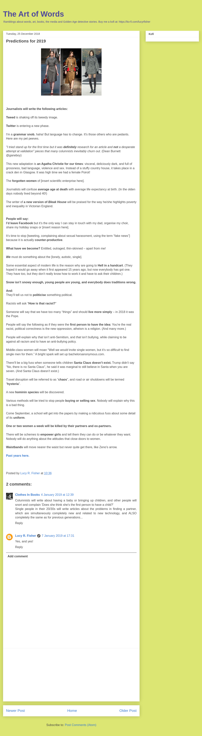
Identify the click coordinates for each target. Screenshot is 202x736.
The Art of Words (33, 14)
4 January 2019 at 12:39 (57, 494)
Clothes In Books (27, 494)
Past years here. (17, 455)
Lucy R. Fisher (25, 535)
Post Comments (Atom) (80, 725)
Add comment (18, 556)
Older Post (128, 711)
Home (72, 711)
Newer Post (15, 711)
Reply (19, 523)
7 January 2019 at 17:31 (58, 535)
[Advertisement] (71, 674)
